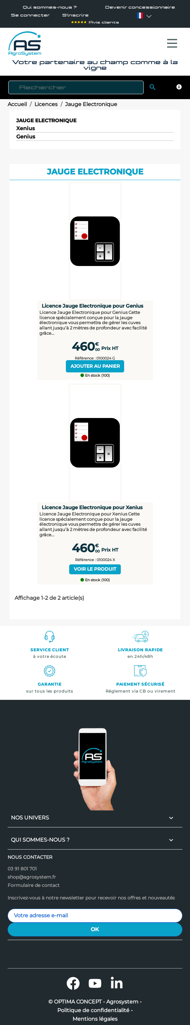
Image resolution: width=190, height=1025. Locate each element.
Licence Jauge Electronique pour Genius (92, 302)
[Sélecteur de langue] (140, 16)
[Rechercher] (76, 84)
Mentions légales (95, 1015)
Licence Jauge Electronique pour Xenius (92, 504)
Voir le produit (95, 565)
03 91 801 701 (22, 865)
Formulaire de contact (34, 882)
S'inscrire (75, 16)
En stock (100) (95, 372)
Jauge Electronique (46, 117)
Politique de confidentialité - (95, 1007)
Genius (25, 133)
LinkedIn (116, 980)
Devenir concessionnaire (140, 7)
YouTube (95, 980)
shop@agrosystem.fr (32, 874)
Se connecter (30, 16)
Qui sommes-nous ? (50, 7)
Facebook (73, 980)
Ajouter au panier (95, 362)
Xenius (25, 125)
